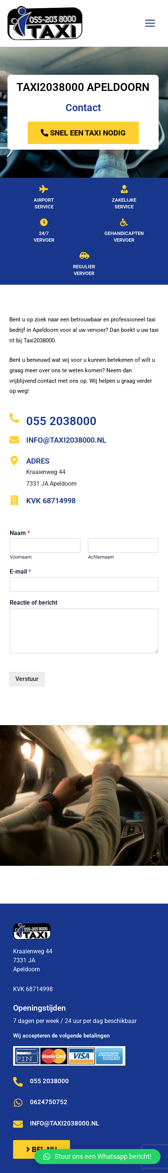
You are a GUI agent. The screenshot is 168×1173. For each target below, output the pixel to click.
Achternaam (101, 557)
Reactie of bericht (33, 602)
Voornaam (20, 557)
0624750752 (48, 1102)
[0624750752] (18, 1103)
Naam (20, 533)
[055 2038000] (14, 418)
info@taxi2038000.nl (66, 440)
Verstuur (27, 678)
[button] (97, 1156)
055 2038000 (61, 421)
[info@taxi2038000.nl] (14, 440)
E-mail (20, 571)
